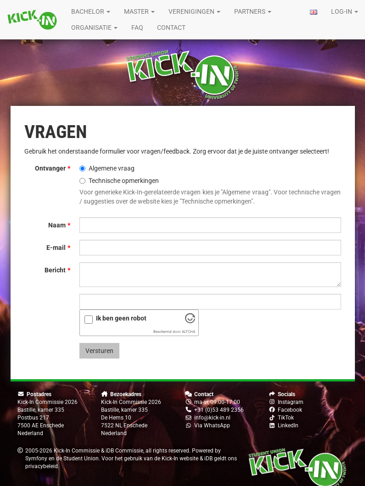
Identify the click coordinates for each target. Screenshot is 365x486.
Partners (252, 11)
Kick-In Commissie (77, 450)
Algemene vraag (107, 168)
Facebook (290, 410)
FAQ (137, 27)
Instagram (290, 402)
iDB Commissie (124, 450)
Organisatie (94, 27)
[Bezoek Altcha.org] (190, 321)
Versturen (99, 350)
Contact (171, 27)
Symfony (36, 458)
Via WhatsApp (212, 425)
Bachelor (90, 11)
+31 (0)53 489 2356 (219, 410)
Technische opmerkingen (119, 180)
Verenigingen (194, 11)
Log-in (344, 11)
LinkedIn (288, 425)
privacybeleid (41, 466)
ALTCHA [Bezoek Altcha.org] (188, 332)
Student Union (81, 458)
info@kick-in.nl (212, 417)
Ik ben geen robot (121, 318)
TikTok (286, 417)
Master (139, 11)
